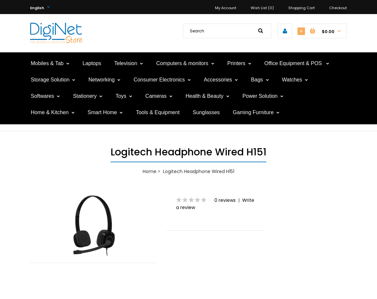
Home (149, 171)
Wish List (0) (262, 7)
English (37, 7)
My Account (225, 7)
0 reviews (225, 200)
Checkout (338, 7)
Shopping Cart (301, 7)
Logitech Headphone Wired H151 (198, 171)
